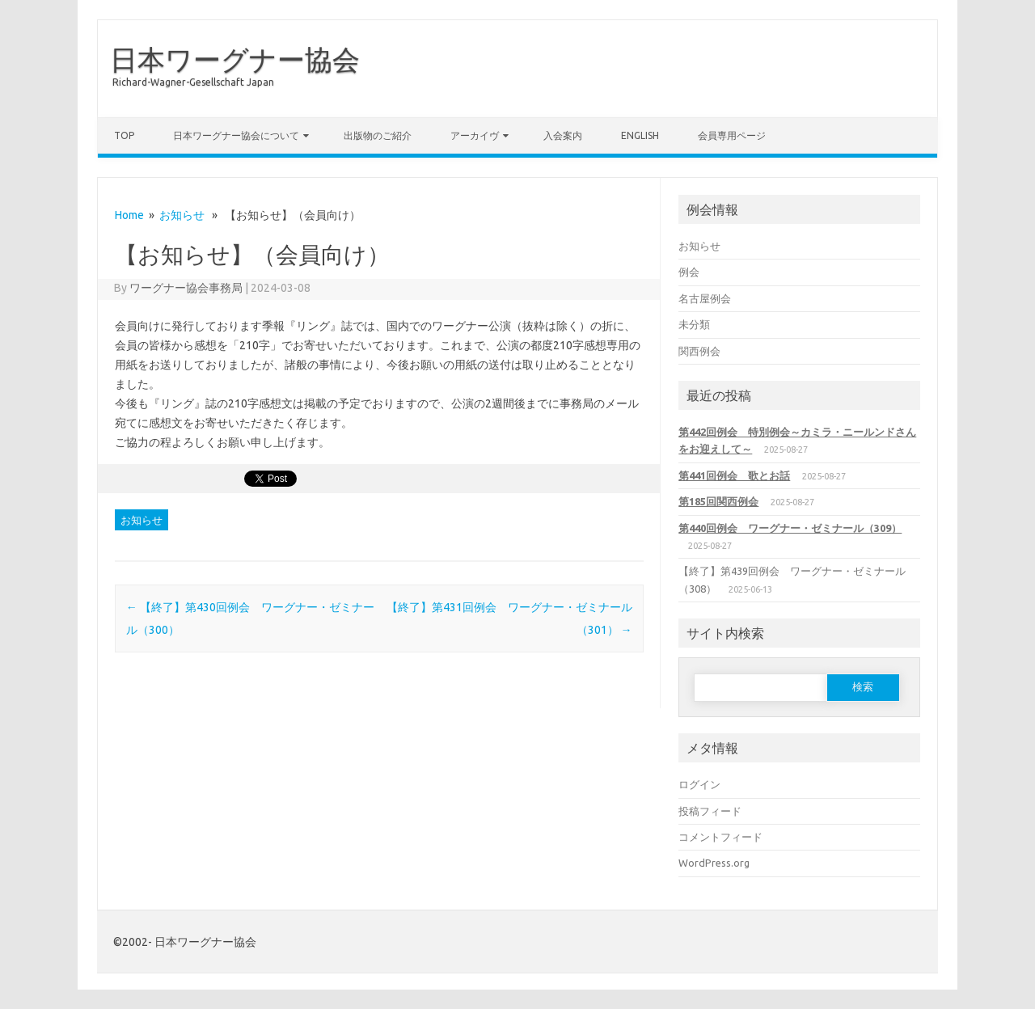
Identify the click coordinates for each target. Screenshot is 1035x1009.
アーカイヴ (474, 135)
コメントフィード (720, 836)
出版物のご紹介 (378, 135)
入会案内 (562, 135)
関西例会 (699, 351)
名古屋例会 (704, 298)
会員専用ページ (732, 135)
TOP (124, 135)
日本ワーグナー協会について (236, 135)
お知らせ (182, 215)
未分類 (694, 324)
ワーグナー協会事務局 (186, 287)
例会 (688, 271)
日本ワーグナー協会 (235, 59)
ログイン (699, 784)
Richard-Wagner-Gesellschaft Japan (193, 82)
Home (129, 215)
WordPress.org (714, 862)
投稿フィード (709, 811)
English (640, 135)
